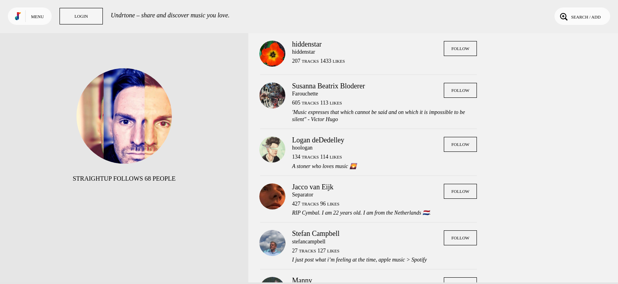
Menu (37, 16)
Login (81, 16)
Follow (460, 48)
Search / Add (579, 16)
